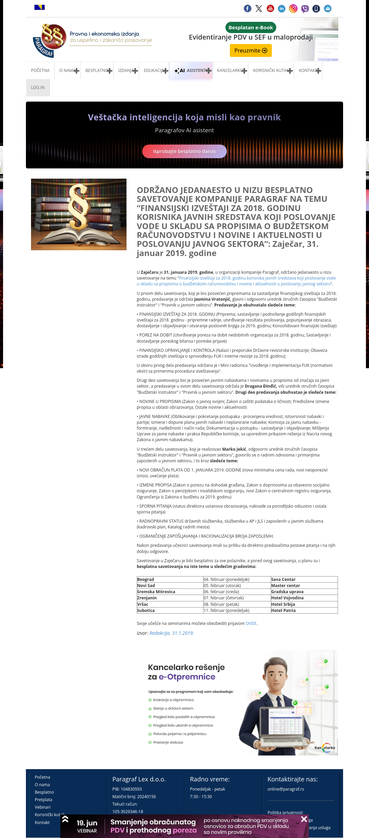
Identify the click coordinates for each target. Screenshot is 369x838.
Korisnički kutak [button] (271, 70)
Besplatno (96, 70)
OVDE (251, 623)
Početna (40, 70)
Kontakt (42, 822)
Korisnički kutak (50, 815)
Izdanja (126, 70)
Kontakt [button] (308, 70)
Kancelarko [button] (230, 70)
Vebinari (42, 807)
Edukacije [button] (154, 70)
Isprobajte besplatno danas (184, 151)
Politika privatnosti (285, 812)
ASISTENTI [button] (190, 70)
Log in (38, 87)
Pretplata (43, 800)
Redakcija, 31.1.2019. (171, 633)
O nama (67, 70)
